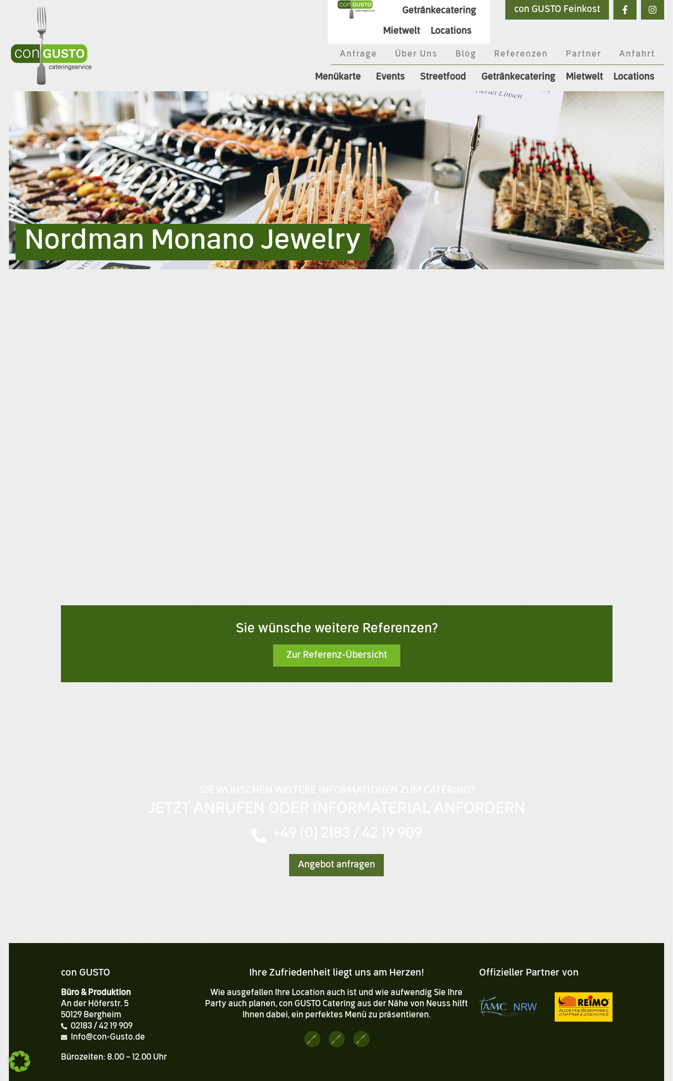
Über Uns (416, 54)
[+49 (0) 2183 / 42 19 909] (258, 835)
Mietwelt (584, 77)
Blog (465, 54)
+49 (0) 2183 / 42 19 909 (347, 834)
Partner (583, 54)
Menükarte (340, 77)
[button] (19, 1061)
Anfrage (358, 54)
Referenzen (521, 54)
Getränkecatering (518, 77)
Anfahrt (637, 54)
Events (392, 77)
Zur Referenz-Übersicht (336, 655)
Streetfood (445, 77)
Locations (636, 77)
